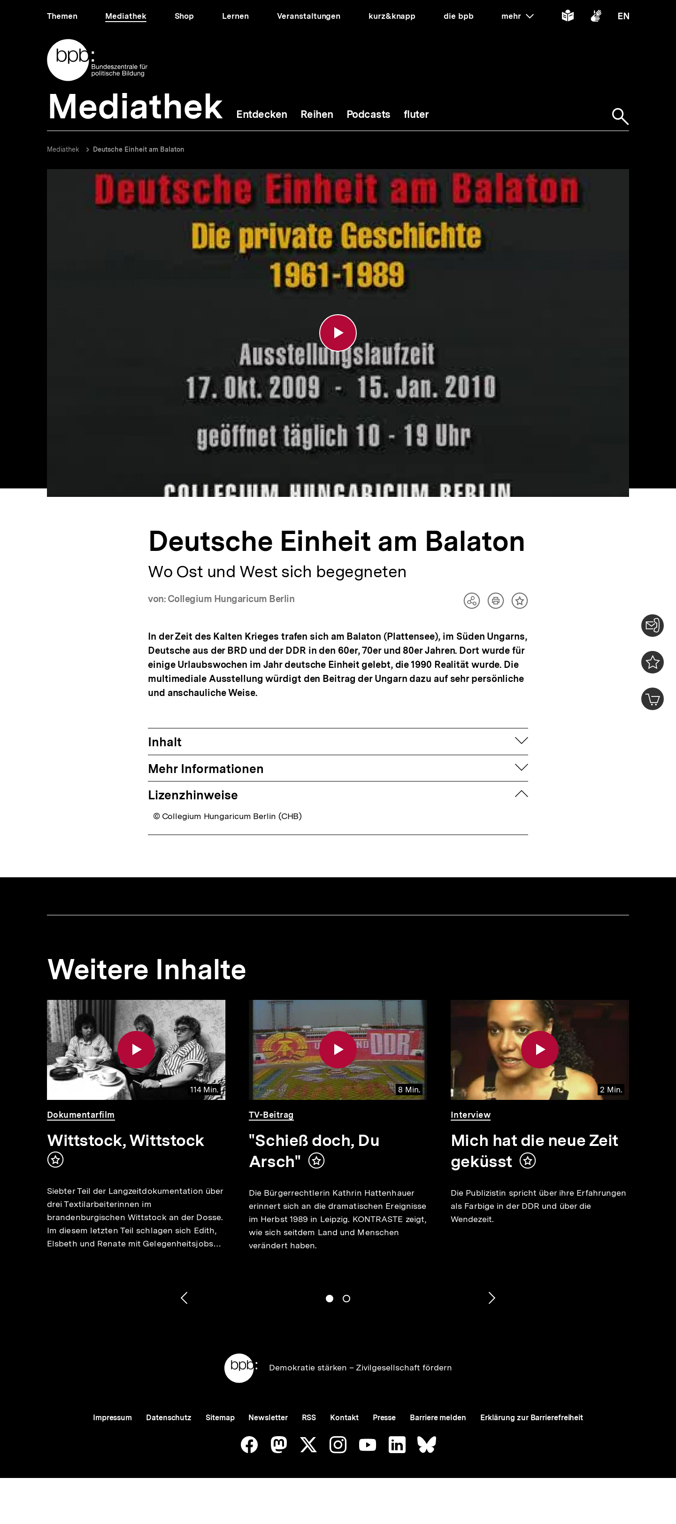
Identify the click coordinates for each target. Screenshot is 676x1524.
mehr (517, 16)
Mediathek (63, 149)
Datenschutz (169, 1417)
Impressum (112, 1417)
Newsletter (267, 1417)
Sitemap (220, 1417)
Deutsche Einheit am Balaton (138, 149)
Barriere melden (438, 1417)
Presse (384, 1417)
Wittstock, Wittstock (125, 1140)
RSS (309, 1417)
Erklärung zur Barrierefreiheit (531, 1417)
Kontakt (344, 1417)
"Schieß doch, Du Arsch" (314, 1150)
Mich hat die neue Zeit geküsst (534, 1150)
